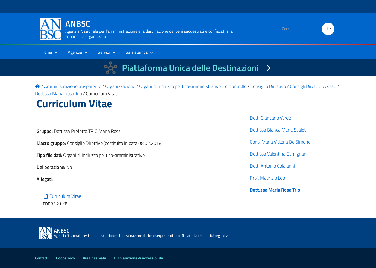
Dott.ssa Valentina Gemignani (279, 153)
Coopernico (65, 258)
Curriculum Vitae (62, 196)
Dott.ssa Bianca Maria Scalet (278, 129)
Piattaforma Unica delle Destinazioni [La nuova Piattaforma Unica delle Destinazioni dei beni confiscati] (190, 67)
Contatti (41, 258)
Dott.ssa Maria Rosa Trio (275, 189)
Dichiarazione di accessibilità (138, 258)
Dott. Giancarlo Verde (270, 117)
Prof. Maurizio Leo (267, 177)
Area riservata (94, 258)
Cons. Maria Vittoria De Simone (280, 141)
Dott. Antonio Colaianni (272, 165)
